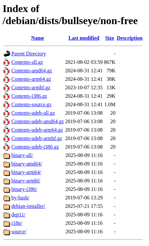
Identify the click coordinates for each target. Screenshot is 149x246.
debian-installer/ (28, 206)
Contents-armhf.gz (30, 87)
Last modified (84, 38)
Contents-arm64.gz (31, 79)
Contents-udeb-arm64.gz (37, 130)
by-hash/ (20, 197)
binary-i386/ (24, 189)
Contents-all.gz (27, 62)
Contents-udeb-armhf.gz (36, 138)
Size (109, 38)
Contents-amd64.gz (31, 70)
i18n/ (16, 223)
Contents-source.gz (31, 104)
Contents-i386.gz (29, 96)
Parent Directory (28, 53)
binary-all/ (22, 155)
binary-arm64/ (26, 172)
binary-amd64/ (26, 163)
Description (129, 38)
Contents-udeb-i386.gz (35, 147)
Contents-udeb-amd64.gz (37, 121)
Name (37, 38)
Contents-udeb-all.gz (33, 113)
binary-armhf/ (25, 180)
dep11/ (18, 214)
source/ (18, 231)
